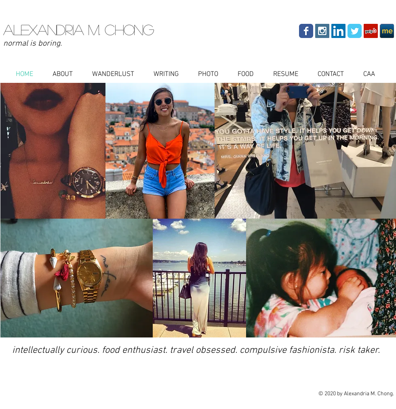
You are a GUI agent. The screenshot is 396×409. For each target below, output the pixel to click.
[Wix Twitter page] (355, 31)
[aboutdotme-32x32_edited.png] (387, 31)
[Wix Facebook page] (306, 31)
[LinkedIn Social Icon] (338, 31)
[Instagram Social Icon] (322, 31)
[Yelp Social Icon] (371, 31)
